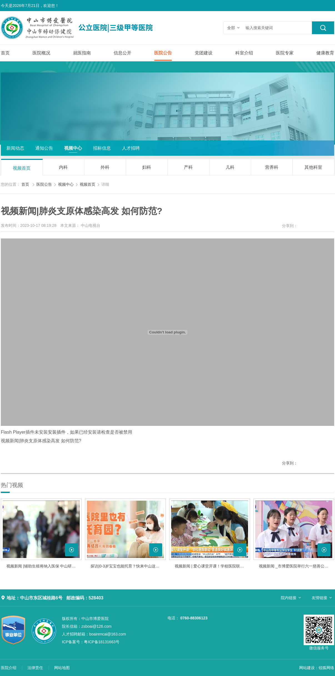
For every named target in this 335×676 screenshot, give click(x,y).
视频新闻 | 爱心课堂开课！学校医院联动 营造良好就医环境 (212, 566)
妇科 (146, 167)
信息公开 (122, 53)
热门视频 (12, 485)
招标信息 (102, 148)
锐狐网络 (326, 667)
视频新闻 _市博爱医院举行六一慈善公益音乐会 (296, 566)
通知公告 (44, 148)
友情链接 (319, 597)
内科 (63, 167)
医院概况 (41, 53)
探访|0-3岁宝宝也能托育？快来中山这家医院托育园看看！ (128, 566)
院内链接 (288, 597)
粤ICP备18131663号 (90, 642)
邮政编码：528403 (84, 597)
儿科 (230, 167)
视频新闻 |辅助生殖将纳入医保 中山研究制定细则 (44, 566)
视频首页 (22, 168)
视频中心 (73, 148)
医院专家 (285, 53)
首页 (5, 53)
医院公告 (163, 53)
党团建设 (203, 53)
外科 (105, 167)
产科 (188, 167)
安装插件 (57, 432)
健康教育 (325, 53)
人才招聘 (131, 148)
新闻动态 (15, 148)
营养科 (271, 167)
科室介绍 (244, 53)
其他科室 (313, 167)
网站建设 (307, 667)
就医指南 (82, 53)
